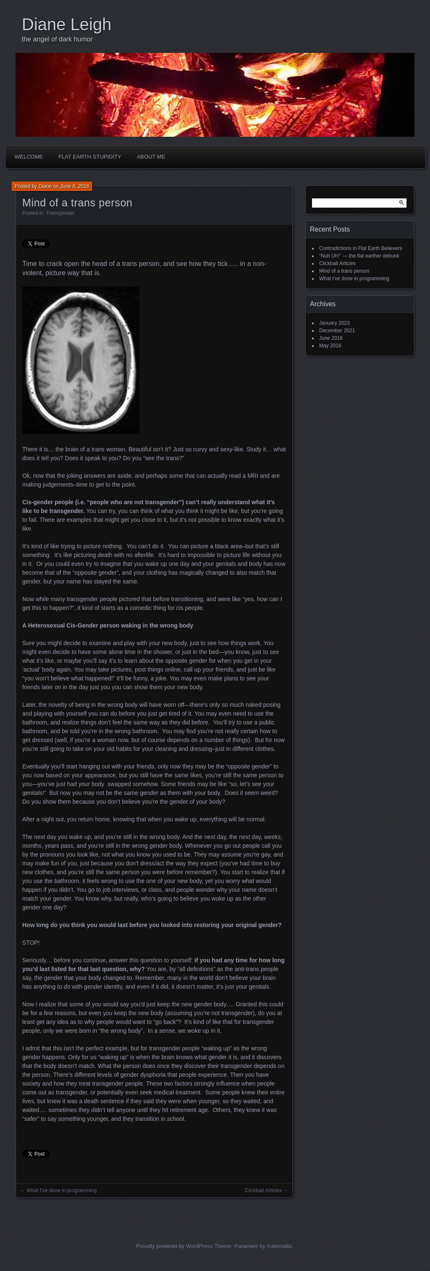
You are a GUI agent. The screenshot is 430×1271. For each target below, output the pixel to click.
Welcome (29, 157)
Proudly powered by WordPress (174, 1246)
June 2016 (331, 338)
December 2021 (337, 330)
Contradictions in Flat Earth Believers (360, 248)
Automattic (279, 1246)
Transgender (60, 213)
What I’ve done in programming (61, 1190)
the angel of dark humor (57, 39)
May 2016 (330, 346)
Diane (45, 186)
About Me (151, 157)
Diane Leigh (67, 24)
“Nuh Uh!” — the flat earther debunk (359, 256)
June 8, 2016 (74, 186)
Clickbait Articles (263, 1190)
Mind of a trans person (344, 271)
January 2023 (334, 323)
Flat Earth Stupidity (89, 157)
